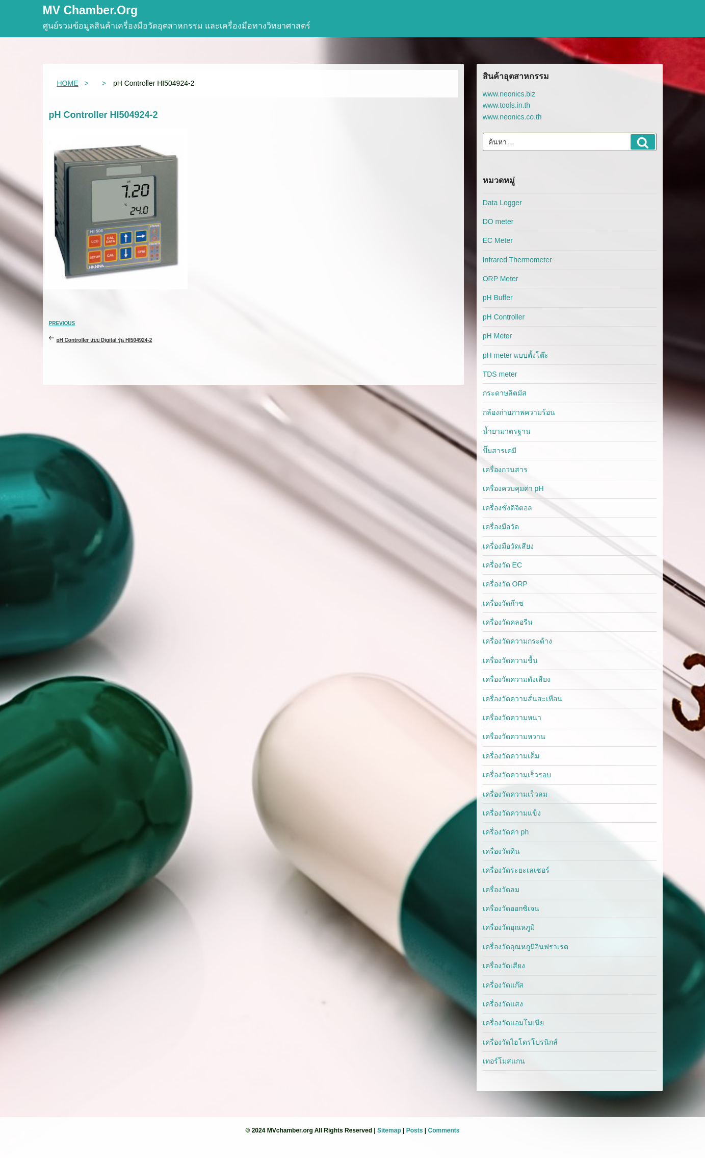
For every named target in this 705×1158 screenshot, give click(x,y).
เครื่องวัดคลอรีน (508, 622)
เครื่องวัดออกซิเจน (511, 908)
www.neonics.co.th (512, 117)
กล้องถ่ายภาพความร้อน (519, 412)
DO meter (498, 221)
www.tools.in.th (506, 105)
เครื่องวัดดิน (501, 851)
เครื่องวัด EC (502, 565)
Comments (443, 1130)
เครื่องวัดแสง (503, 1004)
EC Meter (498, 240)
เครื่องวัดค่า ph (506, 832)
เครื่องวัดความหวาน (514, 736)
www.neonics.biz (509, 94)
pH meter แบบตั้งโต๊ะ (516, 355)
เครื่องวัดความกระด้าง (517, 641)
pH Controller (504, 317)
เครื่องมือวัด (501, 527)
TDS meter (500, 374)
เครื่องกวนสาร (505, 469)
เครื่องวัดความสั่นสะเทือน (522, 699)
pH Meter (497, 336)
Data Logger (502, 203)
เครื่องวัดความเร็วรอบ (517, 775)
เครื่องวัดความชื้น (510, 660)
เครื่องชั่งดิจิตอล (507, 508)
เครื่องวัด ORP (505, 584)
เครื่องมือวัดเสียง (508, 546)
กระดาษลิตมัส (505, 393)
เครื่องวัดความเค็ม (511, 756)
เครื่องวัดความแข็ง (512, 813)
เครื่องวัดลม (501, 889)
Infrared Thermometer (517, 260)
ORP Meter (500, 279)
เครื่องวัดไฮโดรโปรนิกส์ (520, 1042)
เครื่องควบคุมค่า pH (513, 488)
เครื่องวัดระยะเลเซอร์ (516, 870)
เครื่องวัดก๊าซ (503, 603)
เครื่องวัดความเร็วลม (515, 794)
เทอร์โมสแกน (504, 1061)
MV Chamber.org (90, 11)
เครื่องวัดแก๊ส (503, 985)
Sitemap (389, 1130)
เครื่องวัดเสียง (504, 966)
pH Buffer (498, 297)
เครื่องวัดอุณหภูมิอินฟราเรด (525, 947)
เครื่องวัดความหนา (512, 717)
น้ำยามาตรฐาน (507, 431)
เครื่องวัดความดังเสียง (517, 679)
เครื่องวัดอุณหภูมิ (509, 927)
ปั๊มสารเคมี (499, 451)
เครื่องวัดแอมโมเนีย (513, 1023)
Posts (414, 1130)
